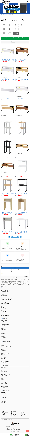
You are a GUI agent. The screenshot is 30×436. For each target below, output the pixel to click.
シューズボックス (4, 371)
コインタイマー (3, 332)
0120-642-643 (15, 434)
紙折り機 (2, 294)
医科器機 (2, 345)
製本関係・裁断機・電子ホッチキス (6, 299)
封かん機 (2, 307)
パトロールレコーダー (4, 312)
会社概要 (22, 413)
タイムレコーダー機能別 (5, 315)
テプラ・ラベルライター (5, 303)
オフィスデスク (3, 367)
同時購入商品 (3, 402)
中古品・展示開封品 (4, 401)
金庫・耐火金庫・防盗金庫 (5, 291)
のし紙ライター (3, 311)
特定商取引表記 (10, 419)
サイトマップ (22, 411)
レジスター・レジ (4, 320)
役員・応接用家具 (4, 380)
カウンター (3, 384)
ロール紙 (2, 321)
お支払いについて (13, 412)
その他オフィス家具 (4, 387)
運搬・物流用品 (3, 350)
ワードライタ (3, 300)
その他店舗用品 (3, 337)
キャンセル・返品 (13, 416)
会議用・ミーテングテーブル (5, 374)
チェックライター (4, 295)
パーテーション (3, 382)
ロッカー (2, 370)
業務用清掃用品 (3, 336)
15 (18, 236)
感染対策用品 (3, 333)
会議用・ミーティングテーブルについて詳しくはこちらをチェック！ (15, 38)
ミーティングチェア (4, 375)
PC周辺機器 (3, 296)
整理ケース (3, 378)
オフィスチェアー (4, 368)
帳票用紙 (2, 306)
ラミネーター (3, 314)
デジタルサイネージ (4, 325)
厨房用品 (2, 328)
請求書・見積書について (14, 415)
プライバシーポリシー (4, 419)
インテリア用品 (3, 393)
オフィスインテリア (4, 383)
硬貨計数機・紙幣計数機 (5, 324)
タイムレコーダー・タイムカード (6, 290)
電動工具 (2, 349)
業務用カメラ (3, 358)
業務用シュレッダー (4, 292)
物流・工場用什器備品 (4, 386)
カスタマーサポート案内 (24, 414)
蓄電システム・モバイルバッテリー (6, 353)
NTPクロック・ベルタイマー (5, 304)
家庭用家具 (3, 392)
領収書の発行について (14, 414)
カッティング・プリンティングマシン (7, 346)
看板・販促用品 (3, 329)
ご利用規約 (22, 412)
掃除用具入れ (3, 379)
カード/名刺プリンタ (4, 308)
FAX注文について (13, 413)
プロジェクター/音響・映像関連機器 (6, 298)
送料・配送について (14, 411)
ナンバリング (3, 310)
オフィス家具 (3, 413)
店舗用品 (3, 411)
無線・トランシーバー (4, 354)
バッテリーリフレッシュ (5, 362)
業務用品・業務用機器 (5, 412)
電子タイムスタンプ (4, 302)
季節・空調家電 (3, 357)
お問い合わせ (22, 415)
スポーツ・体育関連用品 (5, 361)
